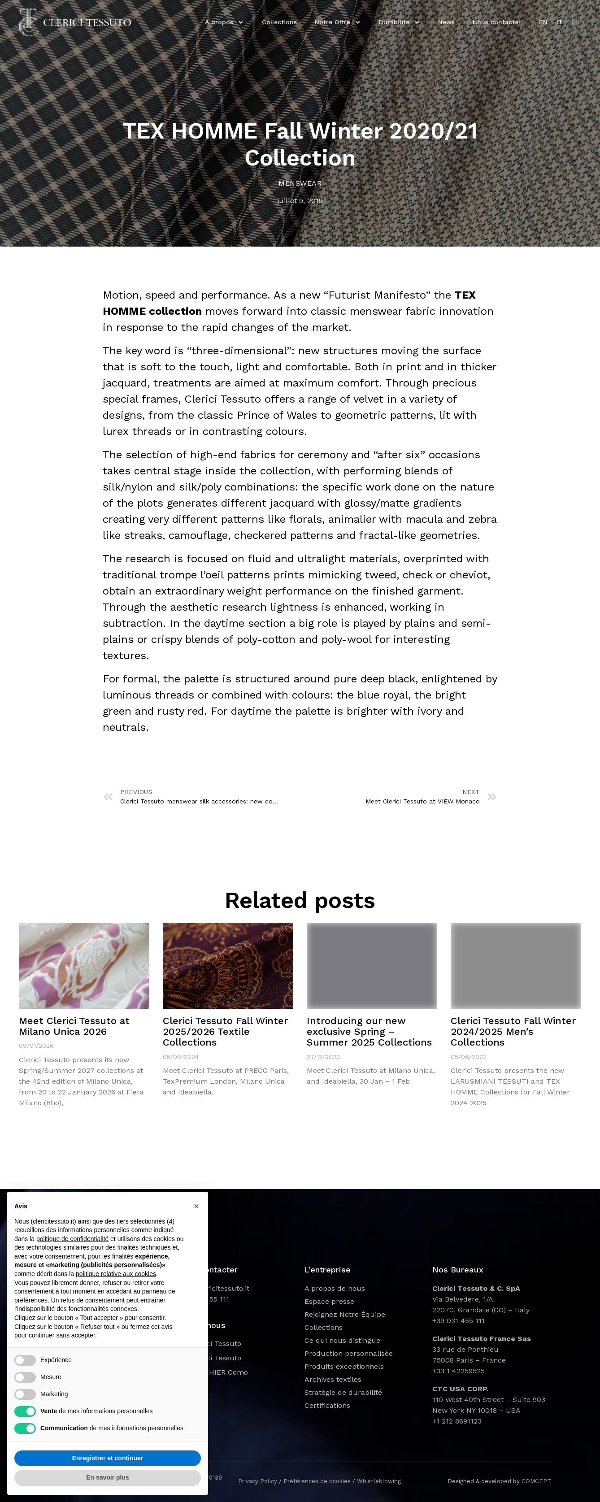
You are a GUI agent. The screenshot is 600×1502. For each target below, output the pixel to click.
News (446, 22)
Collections (279, 22)
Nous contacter (497, 22)
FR (575, 22)
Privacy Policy (257, 1481)
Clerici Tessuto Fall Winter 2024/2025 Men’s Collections (513, 1031)
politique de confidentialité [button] (72, 1238)
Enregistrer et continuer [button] (107, 1458)
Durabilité (399, 22)
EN (543, 22)
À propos (224, 22)
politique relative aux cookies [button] (116, 1273)
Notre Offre (338, 22)
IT (560, 22)
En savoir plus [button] (107, 1477)
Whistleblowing (379, 1481)
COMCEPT (536, 1481)
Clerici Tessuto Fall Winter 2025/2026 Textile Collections (225, 1031)
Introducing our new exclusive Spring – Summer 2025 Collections (369, 1031)
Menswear (300, 183)
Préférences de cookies (317, 1481)
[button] (196, 1206)
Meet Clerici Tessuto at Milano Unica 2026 (74, 1026)
